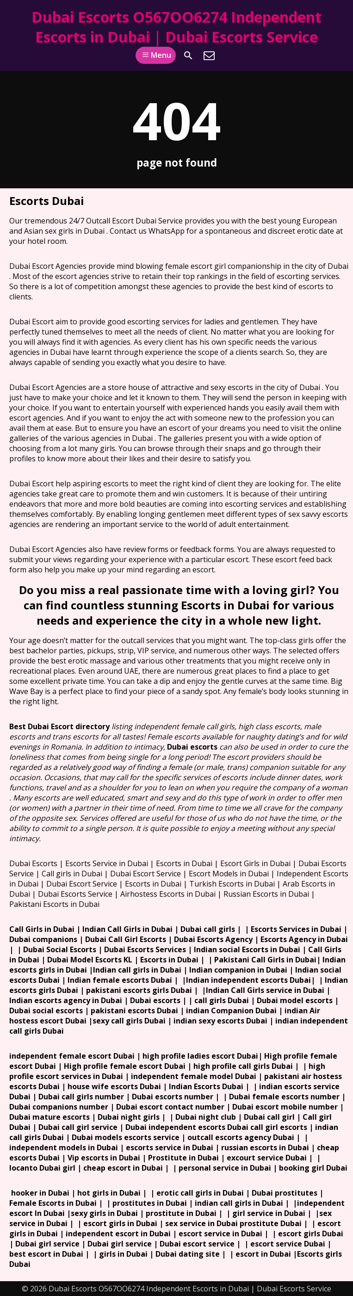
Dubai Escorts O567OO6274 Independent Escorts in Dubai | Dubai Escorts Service (176, 27)
